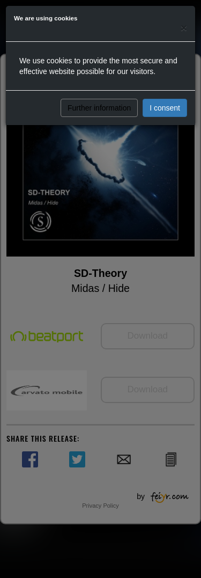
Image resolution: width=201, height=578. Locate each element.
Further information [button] (99, 108)
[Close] (184, 27)
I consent (165, 108)
